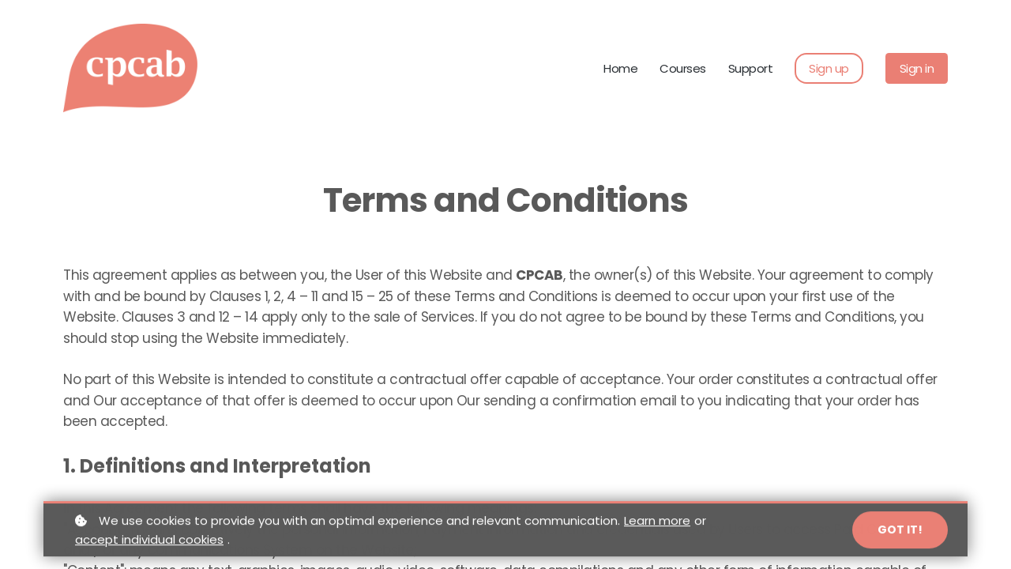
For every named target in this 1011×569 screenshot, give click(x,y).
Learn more (657, 526)
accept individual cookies (149, 545)
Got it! (900, 535)
